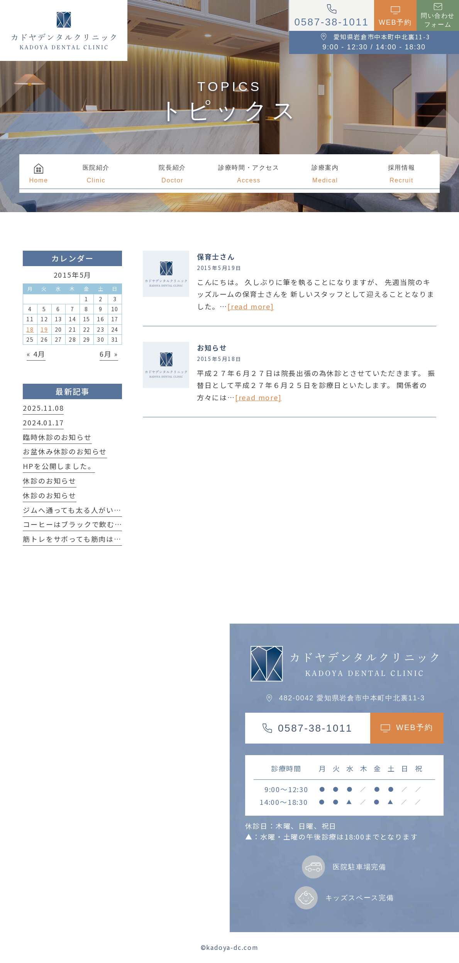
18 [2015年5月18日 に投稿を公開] (30, 329)
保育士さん (216, 256)
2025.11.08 (43, 408)
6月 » (109, 354)
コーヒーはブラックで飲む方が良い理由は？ (99, 524)
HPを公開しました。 (59, 466)
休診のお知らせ (49, 481)
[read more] (250, 306)
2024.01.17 (43, 422)
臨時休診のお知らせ (57, 437)
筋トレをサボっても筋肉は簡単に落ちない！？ (103, 539)
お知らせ (212, 347)
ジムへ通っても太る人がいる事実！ (83, 510)
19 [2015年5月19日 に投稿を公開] (44, 329)
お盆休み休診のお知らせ (65, 451)
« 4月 (36, 354)
